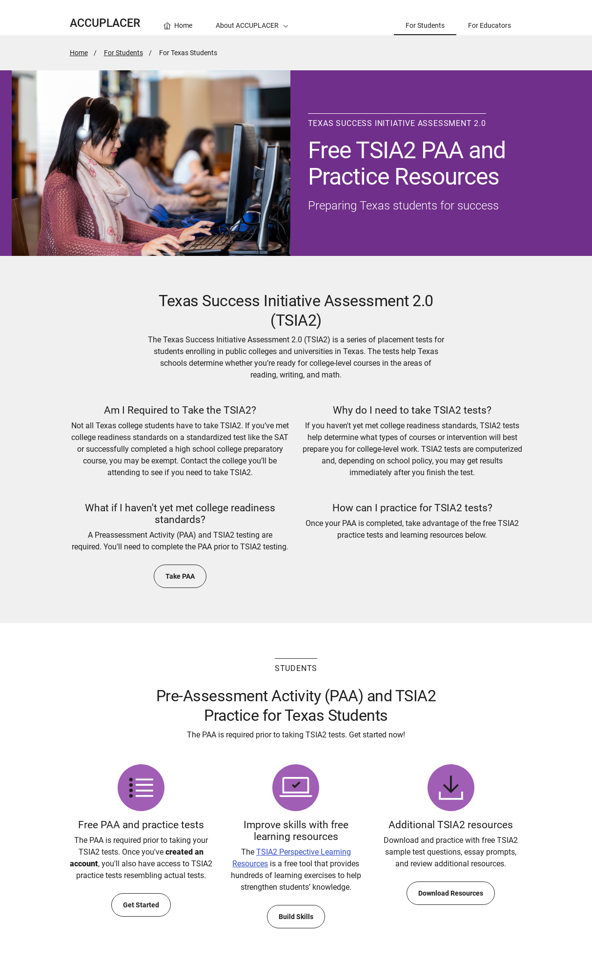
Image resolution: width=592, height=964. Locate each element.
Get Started (141, 905)
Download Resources (450, 893)
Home (79, 53)
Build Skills (296, 917)
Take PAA (180, 576)
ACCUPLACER (105, 23)
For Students (123, 53)
